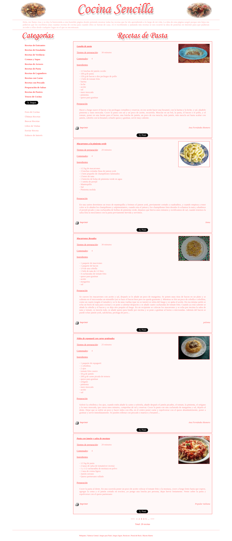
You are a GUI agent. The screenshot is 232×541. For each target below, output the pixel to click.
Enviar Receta (32, 130)
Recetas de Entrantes (35, 45)
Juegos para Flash (106, 536)
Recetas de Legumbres (36, 73)
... (148, 519)
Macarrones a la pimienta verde (91, 143)
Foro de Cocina (32, 112)
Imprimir (84, 127)
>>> (152, 519)
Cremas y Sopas (32, 59)
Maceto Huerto (148, 536)
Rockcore (126, 536)
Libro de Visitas (32, 126)
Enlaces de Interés (34, 135)
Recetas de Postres (34, 92)
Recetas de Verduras (35, 55)
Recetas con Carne (34, 78)
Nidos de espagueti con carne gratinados (96, 338)
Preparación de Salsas (35, 87)
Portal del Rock (136, 536)
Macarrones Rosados (86, 238)
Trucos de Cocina (33, 96)
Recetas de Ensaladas (35, 50)
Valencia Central (92, 536)
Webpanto (82, 536)
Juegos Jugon (117, 536)
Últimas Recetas (32, 116)
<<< (133, 519)
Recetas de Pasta (33, 69)
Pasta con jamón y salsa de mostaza (93, 438)
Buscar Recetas (32, 121)
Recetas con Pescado (35, 82)
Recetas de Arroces (34, 64)
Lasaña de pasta (84, 46)
